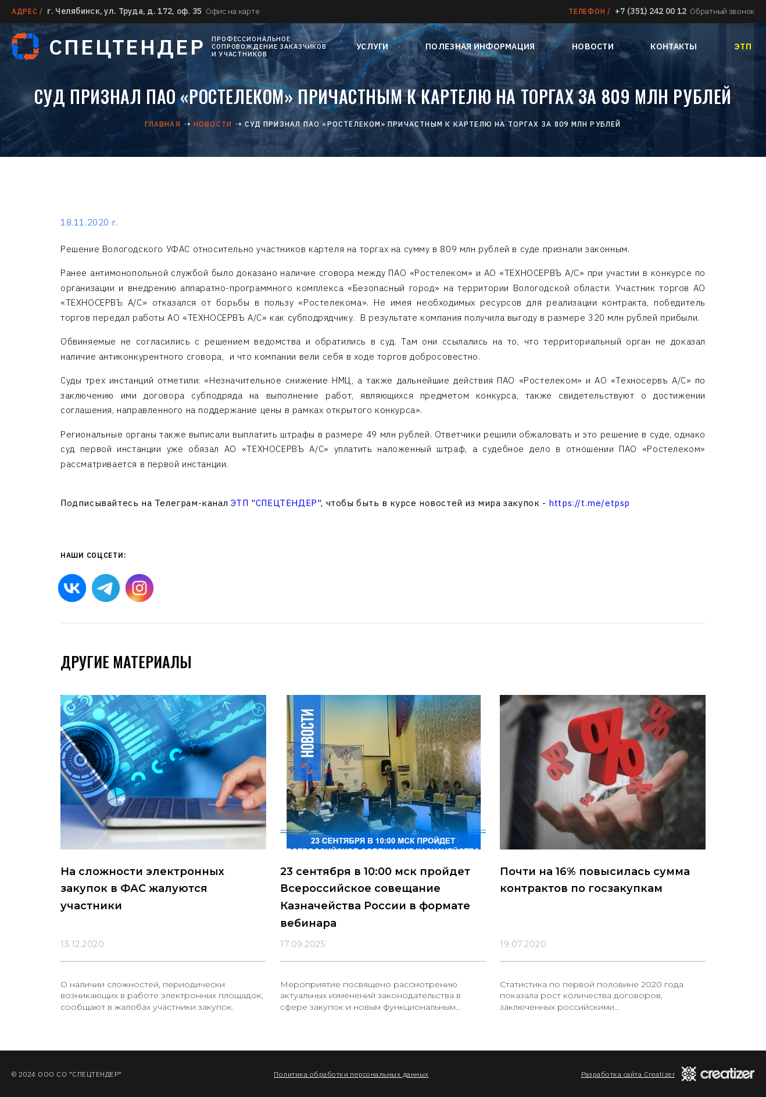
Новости (593, 46)
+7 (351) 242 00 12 (650, 11)
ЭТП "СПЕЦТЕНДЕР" (276, 502)
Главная (162, 124)
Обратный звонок (722, 11)
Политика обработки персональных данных (351, 1074)
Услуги (372, 46)
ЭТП (742, 46)
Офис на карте (232, 11)
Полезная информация (480, 46)
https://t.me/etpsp (589, 502)
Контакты (673, 46)
